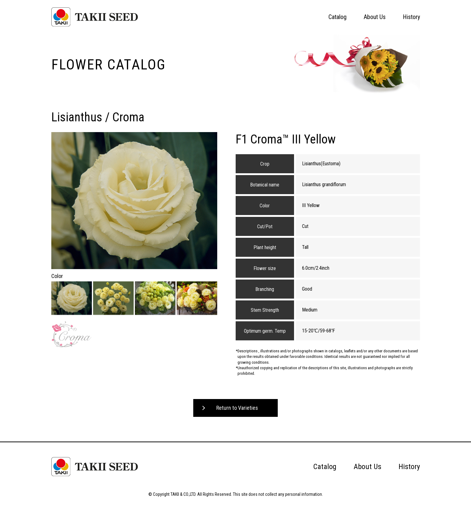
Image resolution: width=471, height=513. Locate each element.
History (411, 17)
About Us (375, 17)
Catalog (337, 17)
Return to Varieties (237, 408)
